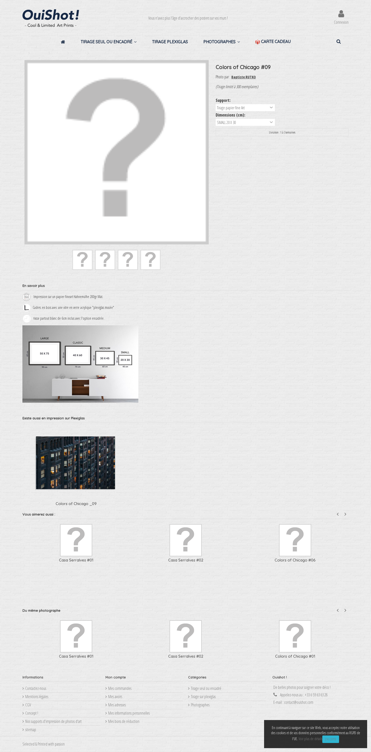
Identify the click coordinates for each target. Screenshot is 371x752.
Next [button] (345, 514)
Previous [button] (337, 514)
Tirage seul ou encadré (206, 688)
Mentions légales (36, 696)
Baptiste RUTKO (243, 77)
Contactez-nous (35, 688)
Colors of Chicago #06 (295, 560)
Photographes (200, 704)
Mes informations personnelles (129, 713)
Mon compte (115, 677)
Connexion (341, 21)
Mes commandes (119, 688)
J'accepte (330, 739)
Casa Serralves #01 (76, 560)
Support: (224, 100)
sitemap (30, 729)
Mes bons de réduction (123, 721)
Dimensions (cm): (231, 115)
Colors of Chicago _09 (76, 503)
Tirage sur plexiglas (203, 696)
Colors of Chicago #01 (295, 656)
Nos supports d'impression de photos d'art (53, 721)
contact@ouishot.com (298, 702)
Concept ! (31, 713)
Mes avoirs (115, 696)
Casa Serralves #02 (185, 560)
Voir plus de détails (310, 738)
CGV (28, 704)
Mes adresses (117, 704)
